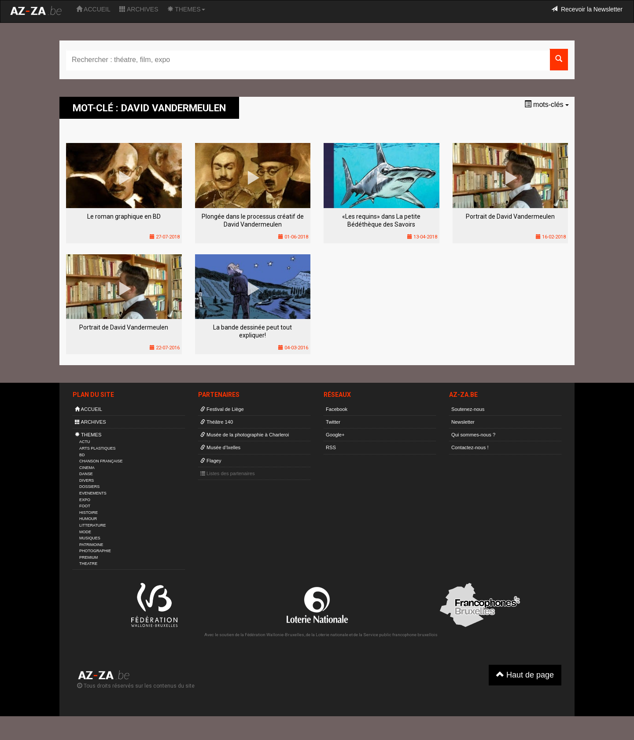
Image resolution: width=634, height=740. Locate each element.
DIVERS (86, 480)
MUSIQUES (89, 538)
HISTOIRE (88, 512)
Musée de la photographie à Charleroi (244, 434)
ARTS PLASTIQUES (97, 448)
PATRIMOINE (91, 544)
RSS (331, 447)
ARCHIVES (138, 9)
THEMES (186, 9)
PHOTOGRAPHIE (95, 551)
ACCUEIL (93, 9)
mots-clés (546, 104)
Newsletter (463, 422)
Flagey (210, 460)
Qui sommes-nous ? (473, 434)
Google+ (335, 434)
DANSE (86, 474)
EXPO (84, 500)
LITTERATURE (92, 525)
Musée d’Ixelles (220, 447)
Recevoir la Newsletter (587, 9)
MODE (85, 532)
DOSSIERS (89, 486)
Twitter (333, 422)
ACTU (84, 442)
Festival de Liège (222, 409)
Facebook (336, 409)
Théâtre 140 (216, 422)
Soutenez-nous (467, 409)
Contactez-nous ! (470, 447)
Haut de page (525, 674)
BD (82, 455)
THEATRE (88, 563)
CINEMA (87, 467)
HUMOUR (88, 519)
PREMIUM (88, 557)
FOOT (84, 506)
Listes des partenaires (227, 473)
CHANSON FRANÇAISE (101, 461)
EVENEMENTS (93, 493)
